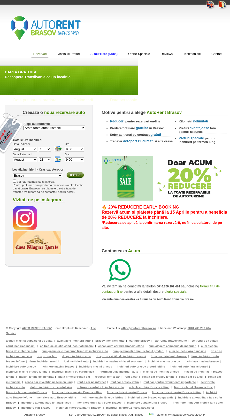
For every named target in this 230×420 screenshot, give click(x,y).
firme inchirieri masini (44, 361)
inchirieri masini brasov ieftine (26, 371)
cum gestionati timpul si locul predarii (138, 351)
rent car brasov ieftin (124, 382)
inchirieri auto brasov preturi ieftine (141, 366)
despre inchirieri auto (76, 356)
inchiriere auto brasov (21, 366)
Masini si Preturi (68, 54)
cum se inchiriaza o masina (187, 351)
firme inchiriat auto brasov (169, 356)
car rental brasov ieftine (170, 340)
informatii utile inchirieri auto (118, 371)
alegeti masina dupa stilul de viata (29, 340)
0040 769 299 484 (199, 328)
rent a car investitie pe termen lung (49, 382)
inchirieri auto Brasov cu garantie (151, 397)
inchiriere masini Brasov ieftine (102, 397)
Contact (216, 54)
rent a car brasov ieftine (158, 376)
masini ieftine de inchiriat (36, 376)
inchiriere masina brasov (57, 366)
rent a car (131, 376)
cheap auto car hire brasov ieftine (121, 346)
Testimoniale (192, 54)
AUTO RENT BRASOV (37, 328)
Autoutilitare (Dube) (103, 54)
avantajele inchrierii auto (74, 340)
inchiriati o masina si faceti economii (118, 361)
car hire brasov (139, 340)
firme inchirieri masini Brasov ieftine (176, 392)
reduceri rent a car (107, 376)
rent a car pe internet (91, 382)
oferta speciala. (175, 291)
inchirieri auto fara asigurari (188, 366)
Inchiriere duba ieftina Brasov (147, 402)
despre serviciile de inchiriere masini (121, 356)
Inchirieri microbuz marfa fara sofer (130, 407)
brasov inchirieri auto (109, 340)
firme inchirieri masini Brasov (127, 392)
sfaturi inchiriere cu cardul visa (51, 387)
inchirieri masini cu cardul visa (73, 371)
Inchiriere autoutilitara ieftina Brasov (46, 402)
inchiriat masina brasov (164, 361)
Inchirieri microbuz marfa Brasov (78, 407)
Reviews (167, 54)
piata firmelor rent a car (74, 376)
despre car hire (47, 356)
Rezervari (40, 54)
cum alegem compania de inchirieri (172, 346)
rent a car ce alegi (191, 376)
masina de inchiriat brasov (161, 371)
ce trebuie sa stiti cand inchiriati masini (66, 346)
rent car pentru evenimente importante (170, 382)
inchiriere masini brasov (95, 366)
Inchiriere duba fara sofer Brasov (99, 402)
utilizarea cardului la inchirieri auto (100, 387)
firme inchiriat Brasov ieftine (193, 387)
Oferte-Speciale (139, 54)
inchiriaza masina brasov (202, 361)
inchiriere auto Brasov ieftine (56, 397)
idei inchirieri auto (76, 361)
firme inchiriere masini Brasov (26, 392)
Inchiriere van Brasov (35, 407)
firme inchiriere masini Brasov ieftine (77, 392)
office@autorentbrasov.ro (138, 328)
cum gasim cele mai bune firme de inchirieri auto (75, 351)
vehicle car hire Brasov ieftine (149, 387)
